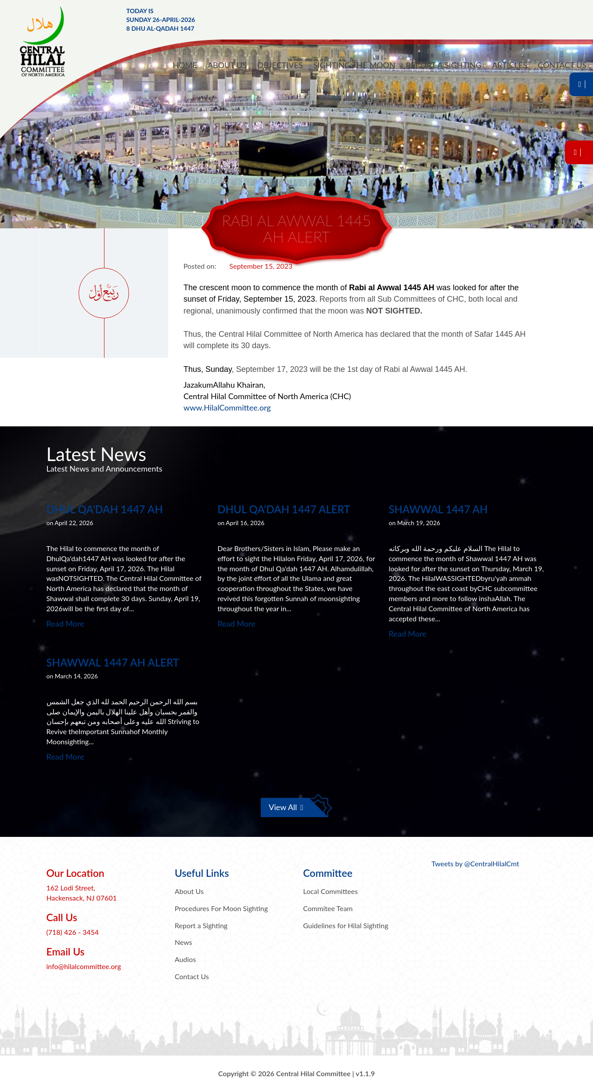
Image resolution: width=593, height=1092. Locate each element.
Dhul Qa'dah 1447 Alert (284, 509)
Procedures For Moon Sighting (221, 908)
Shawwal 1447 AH (438, 509)
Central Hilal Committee (50, 42)
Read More (65, 623)
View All (286, 807)
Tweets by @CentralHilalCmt (475, 863)
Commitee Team (328, 908)
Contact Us (192, 976)
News (183, 942)
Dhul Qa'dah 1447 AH (105, 509)
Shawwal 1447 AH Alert (113, 662)
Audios (185, 959)
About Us (189, 891)
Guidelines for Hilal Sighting (345, 925)
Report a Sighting (201, 925)
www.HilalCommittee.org (227, 407)
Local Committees (330, 891)
